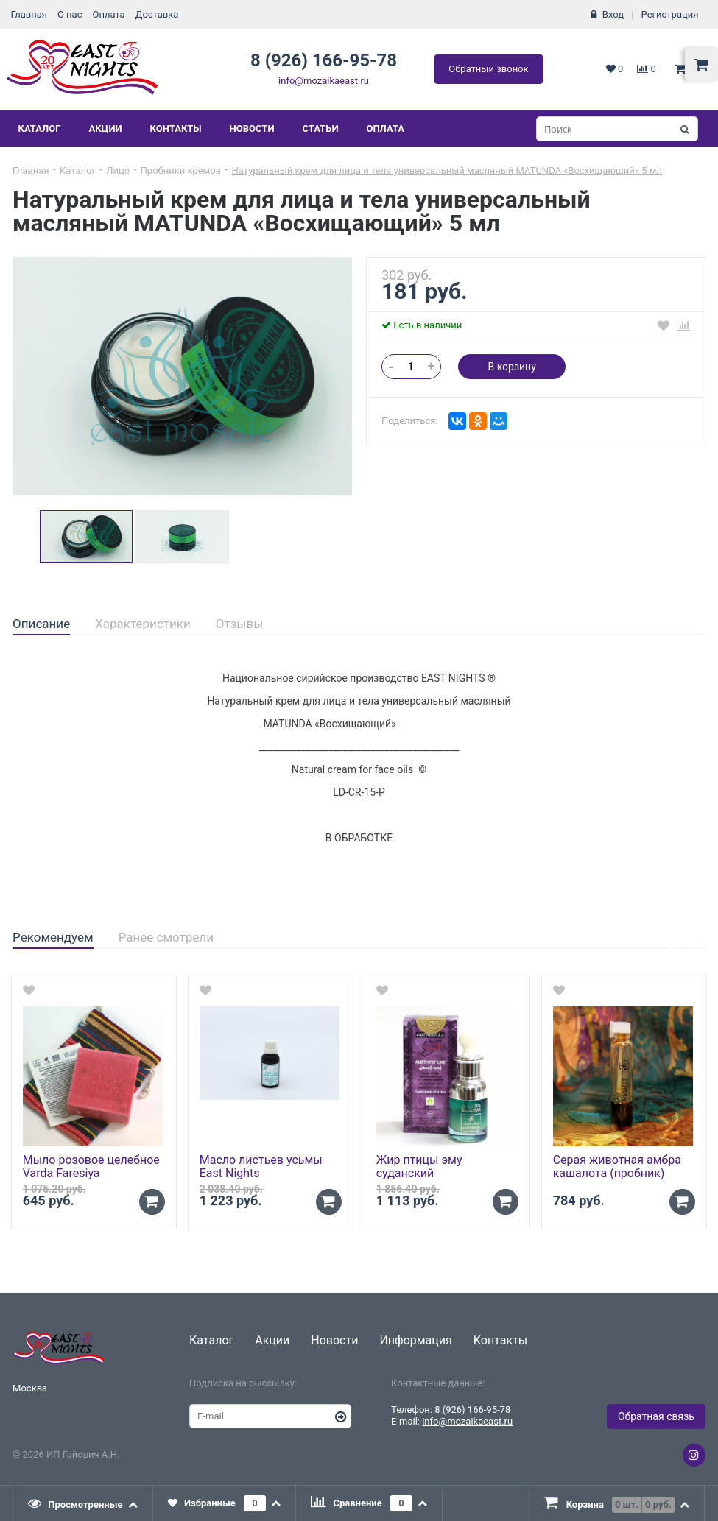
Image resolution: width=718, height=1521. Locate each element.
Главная (29, 14)
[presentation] (83, 1503)
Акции (105, 128)
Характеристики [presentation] (143, 623)
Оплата (108, 14)
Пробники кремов (181, 170)
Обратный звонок (488, 68)
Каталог (39, 128)
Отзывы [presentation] (240, 623)
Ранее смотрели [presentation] (166, 937)
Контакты (176, 128)
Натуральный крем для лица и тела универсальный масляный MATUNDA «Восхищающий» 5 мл (447, 170)
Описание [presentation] (41, 623)
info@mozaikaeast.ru (323, 80)
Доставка (157, 14)
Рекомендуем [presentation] (53, 937)
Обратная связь (656, 1416)
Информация (415, 1340)
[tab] (41, 624)
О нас (69, 14)
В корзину (511, 367)
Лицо (118, 170)
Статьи (320, 128)
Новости (252, 128)
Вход (613, 14)
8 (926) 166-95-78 (323, 60)
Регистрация (670, 14)
